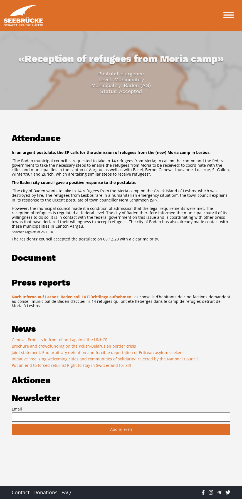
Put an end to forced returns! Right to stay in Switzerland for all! (71, 365)
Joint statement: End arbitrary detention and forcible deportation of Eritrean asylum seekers (98, 352)
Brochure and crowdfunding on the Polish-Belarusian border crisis (74, 346)
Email (17, 409)
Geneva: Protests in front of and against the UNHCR (60, 339)
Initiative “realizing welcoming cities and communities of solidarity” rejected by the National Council (105, 359)
